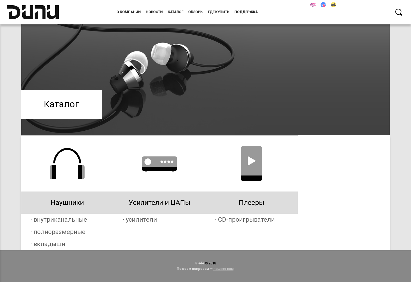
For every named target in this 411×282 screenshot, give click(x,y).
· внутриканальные (58, 219)
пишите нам (223, 269)
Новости (154, 12)
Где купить (218, 12)
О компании (128, 12)
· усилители (140, 219)
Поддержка (246, 12)
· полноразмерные (57, 232)
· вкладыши (47, 244)
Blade (199, 263)
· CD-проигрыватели (245, 219)
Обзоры (195, 12)
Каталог (175, 12)
